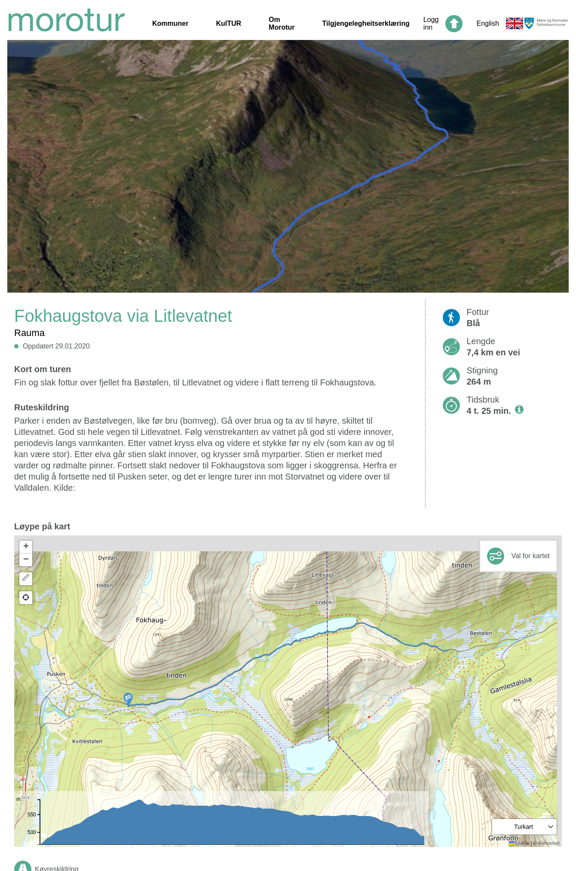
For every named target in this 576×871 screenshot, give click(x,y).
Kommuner (170, 23)
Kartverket (549, 843)
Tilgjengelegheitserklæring (366, 23)
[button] (128, 699)
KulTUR (228, 23)
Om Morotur (281, 23)
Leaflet (519, 843)
